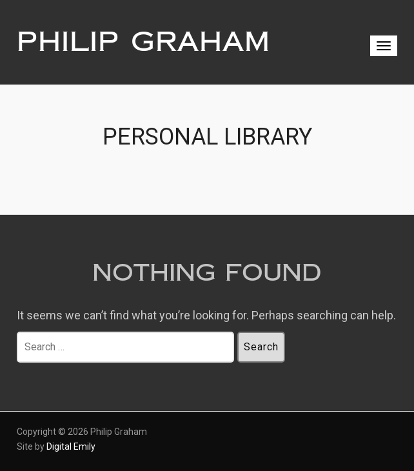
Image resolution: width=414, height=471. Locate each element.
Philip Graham (143, 42)
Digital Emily (70, 446)
